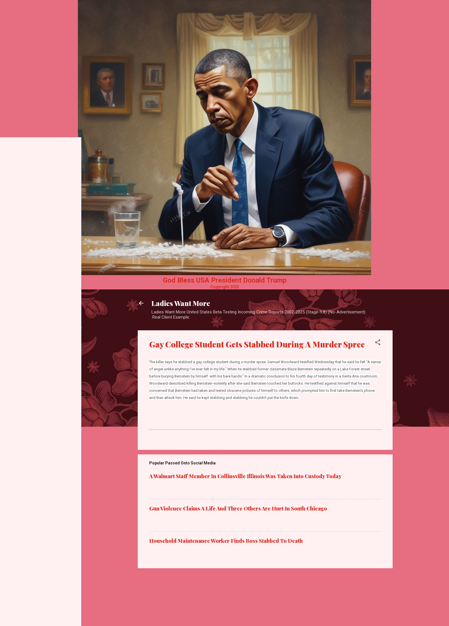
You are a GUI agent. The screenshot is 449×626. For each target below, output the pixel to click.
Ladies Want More (180, 303)
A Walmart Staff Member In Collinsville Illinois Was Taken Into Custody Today (245, 476)
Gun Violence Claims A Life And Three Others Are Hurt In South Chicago (238, 508)
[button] (377, 343)
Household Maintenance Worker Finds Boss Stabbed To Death (226, 540)
